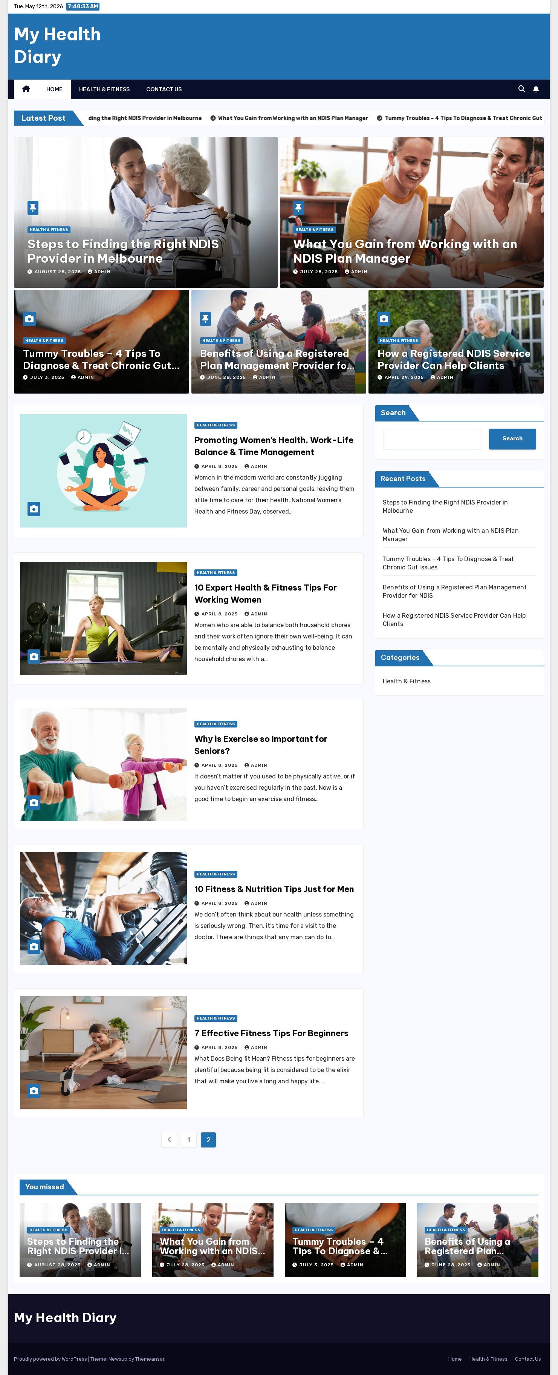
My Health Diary (57, 45)
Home (54, 89)
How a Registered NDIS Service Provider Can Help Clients (454, 359)
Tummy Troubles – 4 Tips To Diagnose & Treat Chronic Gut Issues (97, 365)
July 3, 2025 (48, 377)
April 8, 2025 (220, 466)
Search (393, 413)
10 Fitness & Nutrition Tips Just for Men (274, 889)
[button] (521, 89)
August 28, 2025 (59, 271)
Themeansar (149, 1359)
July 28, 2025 (319, 271)
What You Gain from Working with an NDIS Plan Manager (405, 251)
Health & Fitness (104, 89)
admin (99, 271)
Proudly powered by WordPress (51, 1359)
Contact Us (164, 89)
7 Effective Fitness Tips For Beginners (271, 1033)
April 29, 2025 (405, 377)
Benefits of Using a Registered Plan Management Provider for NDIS (275, 365)
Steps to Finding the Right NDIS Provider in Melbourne (123, 251)
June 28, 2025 (227, 377)
